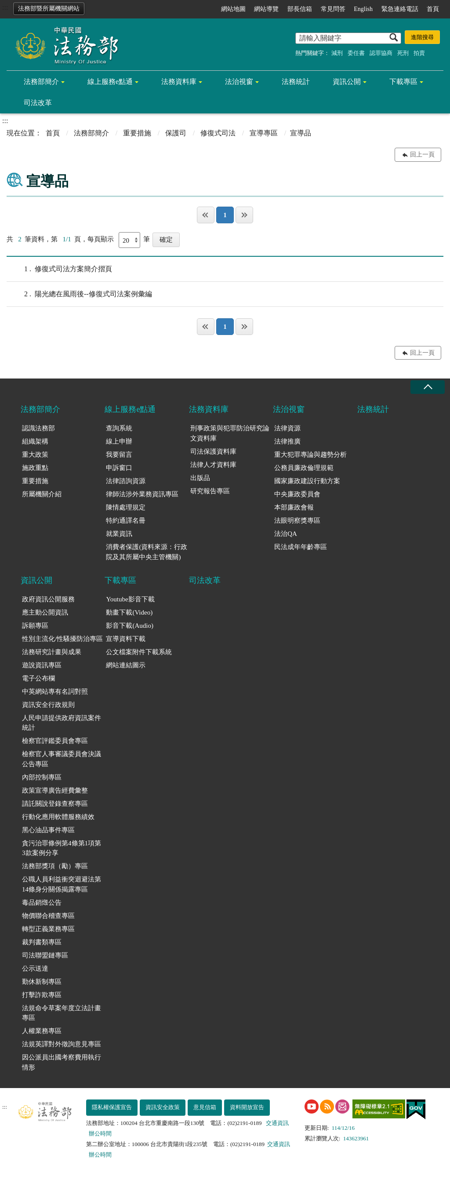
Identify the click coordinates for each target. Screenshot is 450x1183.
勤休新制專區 (42, 981)
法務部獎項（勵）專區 (55, 866)
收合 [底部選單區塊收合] (427, 387)
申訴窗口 (119, 467)
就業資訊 (119, 533)
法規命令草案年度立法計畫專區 (61, 1013)
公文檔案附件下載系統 (139, 651)
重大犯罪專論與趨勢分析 (310, 454)
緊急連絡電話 (399, 9)
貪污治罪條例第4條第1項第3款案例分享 (61, 848)
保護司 (175, 133)
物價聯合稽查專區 (48, 915)
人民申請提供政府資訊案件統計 (61, 723)
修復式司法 (218, 133)
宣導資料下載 (125, 638)
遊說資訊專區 (42, 665)
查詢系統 (119, 428)
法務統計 (296, 81)
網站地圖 (233, 9)
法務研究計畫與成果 (51, 651)
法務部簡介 (41, 81)
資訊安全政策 (162, 1107)
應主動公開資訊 (45, 612)
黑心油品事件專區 (48, 830)
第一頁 (205, 215)
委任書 (356, 53)
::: (5, 7)
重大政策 (35, 454)
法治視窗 (239, 81)
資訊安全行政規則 (48, 704)
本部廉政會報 (294, 507)
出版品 (200, 477)
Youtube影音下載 (130, 599)
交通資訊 (277, 1123)
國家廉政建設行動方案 (307, 480)
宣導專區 (264, 133)
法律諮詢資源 (125, 480)
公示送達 (35, 968)
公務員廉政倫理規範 (304, 467)
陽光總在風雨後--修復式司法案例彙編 (79, 294)
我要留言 (119, 454)
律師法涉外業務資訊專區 (142, 494)
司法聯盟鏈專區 (45, 955)
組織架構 (35, 441)
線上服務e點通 (110, 81)
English (363, 9)
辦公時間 (100, 1133)
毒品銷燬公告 (42, 902)
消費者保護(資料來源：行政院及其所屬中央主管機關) (146, 552)
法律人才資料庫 (213, 464)
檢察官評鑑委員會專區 (55, 740)
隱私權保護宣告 (112, 1107)
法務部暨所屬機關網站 (49, 8)
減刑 (337, 53)
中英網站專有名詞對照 (55, 691)
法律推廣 (287, 441)
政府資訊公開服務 (48, 599)
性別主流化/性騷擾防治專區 (62, 638)
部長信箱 (299, 9)
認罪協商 (381, 53)
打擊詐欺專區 (42, 994)
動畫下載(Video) (129, 612)
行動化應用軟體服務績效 (58, 816)
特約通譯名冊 (125, 520)
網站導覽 (266, 9)
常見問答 (333, 9)
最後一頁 (244, 215)
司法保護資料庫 (213, 451)
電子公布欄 (38, 678)
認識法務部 (38, 428)
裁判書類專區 (42, 942)
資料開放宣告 (247, 1107)
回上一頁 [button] (422, 154)
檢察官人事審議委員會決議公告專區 (61, 759)
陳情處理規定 (125, 507)
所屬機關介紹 (42, 494)
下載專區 (403, 81)
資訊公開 (347, 81)
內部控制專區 (42, 777)
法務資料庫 (178, 81)
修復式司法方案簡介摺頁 (59, 269)
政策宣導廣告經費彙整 (55, 790)
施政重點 (35, 467)
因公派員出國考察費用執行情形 (61, 1062)
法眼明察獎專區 (297, 520)
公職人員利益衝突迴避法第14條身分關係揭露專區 (61, 884)
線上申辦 (119, 441)
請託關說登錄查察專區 (55, 803)
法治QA (285, 533)
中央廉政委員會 (297, 494)
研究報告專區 (210, 491)
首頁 (433, 9)
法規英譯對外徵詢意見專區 (61, 1044)
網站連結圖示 (125, 665)
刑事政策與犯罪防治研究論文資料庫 (229, 433)
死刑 (403, 53)
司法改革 (38, 102)
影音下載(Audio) (129, 625)
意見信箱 (204, 1107)
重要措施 (137, 133)
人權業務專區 (42, 1030)
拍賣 (419, 53)
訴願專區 (35, 625)
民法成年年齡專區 (300, 546)
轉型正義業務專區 (48, 928)
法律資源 (287, 428)
